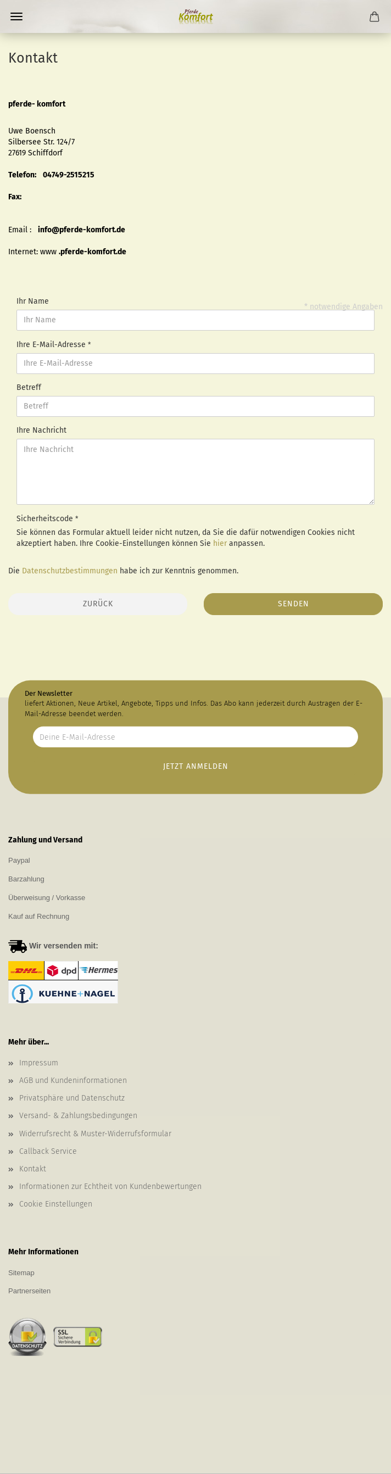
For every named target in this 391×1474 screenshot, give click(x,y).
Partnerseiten (29, 1291)
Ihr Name (32, 301)
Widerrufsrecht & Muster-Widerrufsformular (95, 1133)
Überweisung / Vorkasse (46, 898)
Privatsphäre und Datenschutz (72, 1098)
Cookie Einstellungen (55, 1204)
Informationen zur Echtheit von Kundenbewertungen (110, 1186)
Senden (293, 603)
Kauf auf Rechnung (38, 916)
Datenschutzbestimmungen (70, 571)
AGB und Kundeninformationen (73, 1080)
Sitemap (21, 1273)
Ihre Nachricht (41, 430)
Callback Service (48, 1151)
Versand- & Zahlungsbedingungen (78, 1115)
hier (220, 543)
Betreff (28, 387)
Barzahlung (26, 879)
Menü (16, 16)
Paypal (19, 860)
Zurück (98, 603)
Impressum (38, 1063)
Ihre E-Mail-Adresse (52, 344)
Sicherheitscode (45, 518)
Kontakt (32, 1169)
